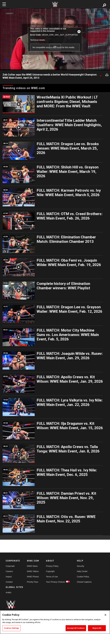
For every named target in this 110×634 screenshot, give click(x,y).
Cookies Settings (11, 628)
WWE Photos (33, 576)
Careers (9, 571)
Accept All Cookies (76, 628)
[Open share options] (107, 75)
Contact (9, 582)
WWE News (32, 566)
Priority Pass (32, 582)
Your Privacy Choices (55, 582)
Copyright (50, 571)
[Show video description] (100, 75)
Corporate (10, 566)
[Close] (105, 615)
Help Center (82, 571)
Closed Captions (84, 582)
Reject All (97, 628)
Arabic (8, 592)
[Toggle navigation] (4, 4)
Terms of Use (52, 576)
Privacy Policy (52, 566)
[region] (55, 622)
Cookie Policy (83, 576)
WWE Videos (33, 571)
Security (80, 566)
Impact (9, 576)
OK (55, 46)
